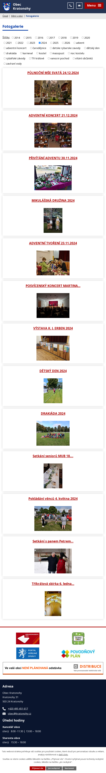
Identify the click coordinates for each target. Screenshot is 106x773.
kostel (42, 54)
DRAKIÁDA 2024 (53, 414)
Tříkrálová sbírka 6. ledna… (53, 584)
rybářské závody (15, 59)
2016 (40, 38)
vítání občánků (84, 59)
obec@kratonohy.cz (19, 714)
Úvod (5, 16)
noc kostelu (77, 54)
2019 (75, 38)
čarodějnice (39, 48)
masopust (58, 54)
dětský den (93, 48)
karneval (28, 54)
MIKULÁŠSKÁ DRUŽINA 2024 (53, 201)
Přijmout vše (37, 768)
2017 (52, 38)
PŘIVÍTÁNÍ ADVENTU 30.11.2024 (53, 159)
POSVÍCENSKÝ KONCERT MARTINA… (53, 286)
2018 (64, 38)
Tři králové (37, 59)
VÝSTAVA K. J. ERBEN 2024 (53, 329)
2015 (28, 38)
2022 (20, 43)
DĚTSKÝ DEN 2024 (53, 371)
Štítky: (6, 38)
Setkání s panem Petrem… (53, 542)
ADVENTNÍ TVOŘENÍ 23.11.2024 (53, 244)
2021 (9, 43)
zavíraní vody (14, 64)
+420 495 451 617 (18, 709)
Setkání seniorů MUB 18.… (53, 457)
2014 (17, 38)
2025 (55, 43)
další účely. (63, 754)
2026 (67, 43)
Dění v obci (17, 16)
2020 (87, 38)
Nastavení (69, 768)
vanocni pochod (59, 59)
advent (80, 43)
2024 (44, 43)
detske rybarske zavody (66, 48)
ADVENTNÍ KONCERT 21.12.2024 (53, 116)
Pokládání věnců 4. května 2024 (53, 499)
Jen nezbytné (54, 768)
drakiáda (11, 54)
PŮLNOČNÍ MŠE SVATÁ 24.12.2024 (53, 73)
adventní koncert (16, 48)
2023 (32, 43)
